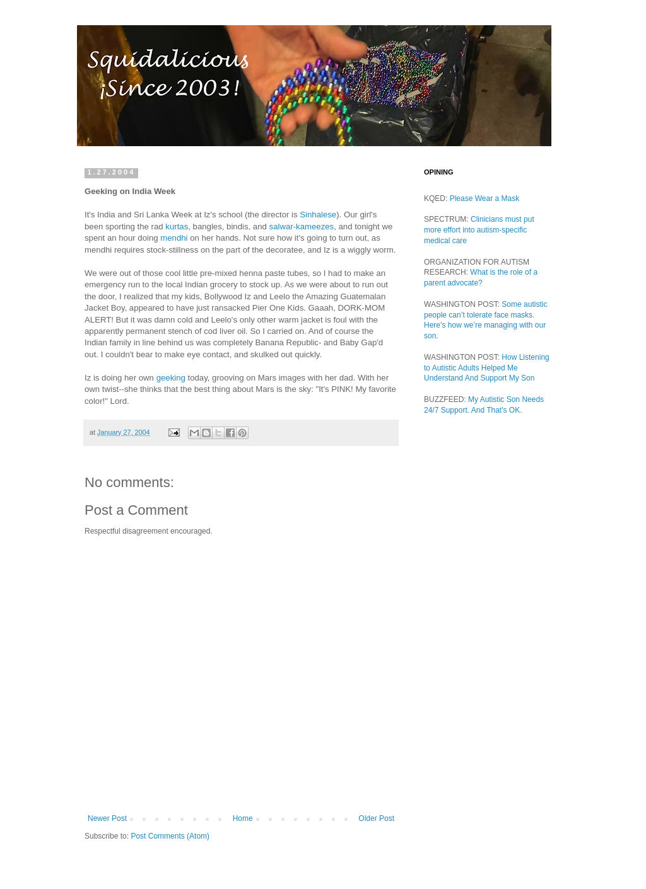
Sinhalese (318, 214)
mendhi (173, 238)
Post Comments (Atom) (170, 836)
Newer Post (107, 818)
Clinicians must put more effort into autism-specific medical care (479, 230)
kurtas (176, 226)
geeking (170, 377)
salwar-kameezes (301, 226)
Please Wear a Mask (485, 198)
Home (243, 818)
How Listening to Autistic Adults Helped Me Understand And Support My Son (486, 368)
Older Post (376, 818)
